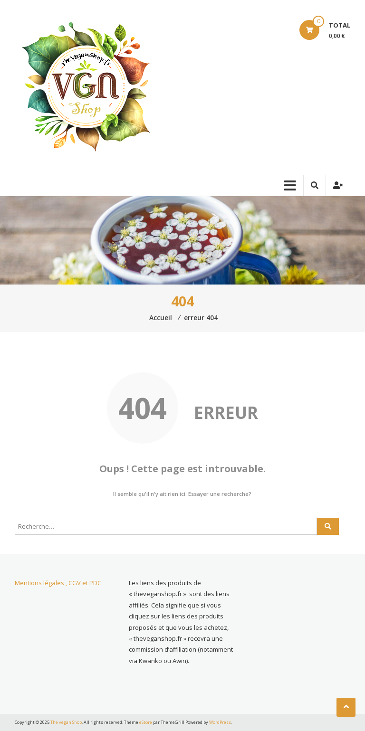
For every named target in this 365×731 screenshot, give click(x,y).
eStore (145, 722)
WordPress (220, 722)
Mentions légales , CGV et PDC (58, 583)
